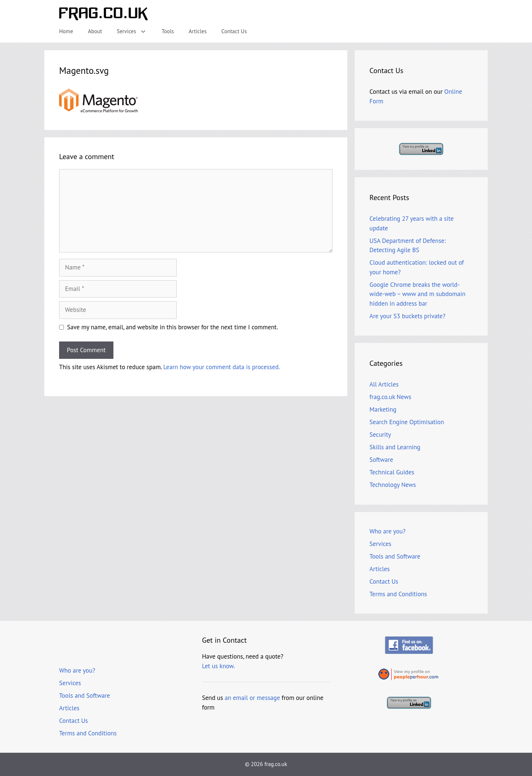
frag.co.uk (276, 764)
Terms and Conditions (398, 594)
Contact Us (234, 31)
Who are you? (387, 531)
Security (380, 434)
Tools (168, 31)
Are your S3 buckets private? (407, 316)
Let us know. (218, 666)
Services (135, 31)
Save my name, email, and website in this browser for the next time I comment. (172, 327)
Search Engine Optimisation (406, 422)
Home (66, 31)
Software (381, 460)
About (95, 31)
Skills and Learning (394, 447)
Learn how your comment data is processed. (221, 367)
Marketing (382, 409)
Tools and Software (394, 556)
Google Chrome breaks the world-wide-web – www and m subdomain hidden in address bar (417, 294)
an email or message (252, 698)
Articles (198, 31)
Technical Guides (391, 472)
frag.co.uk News (390, 397)
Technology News (392, 485)
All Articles (384, 384)
